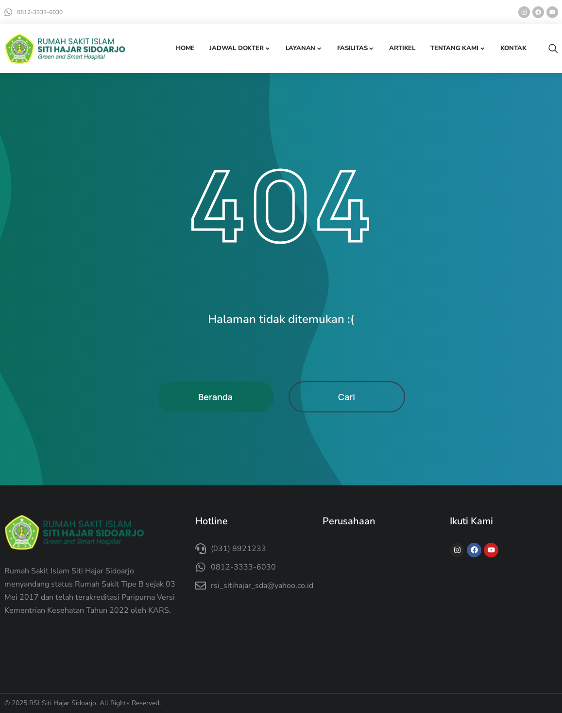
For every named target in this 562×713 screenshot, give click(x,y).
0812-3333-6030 (40, 12)
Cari (346, 397)
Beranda (215, 397)
